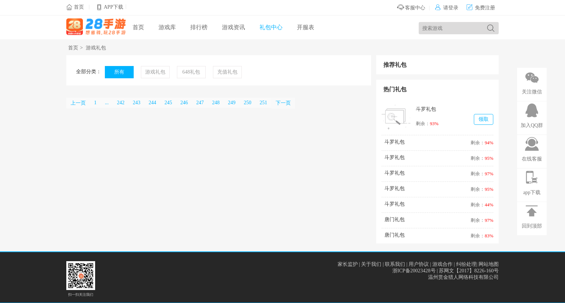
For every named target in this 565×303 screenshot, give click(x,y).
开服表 (305, 27)
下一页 (283, 103)
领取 (484, 119)
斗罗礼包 (426, 109)
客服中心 (411, 7)
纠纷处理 (466, 264)
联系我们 (395, 264)
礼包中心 (270, 27)
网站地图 (489, 264)
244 (152, 102)
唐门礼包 (394, 219)
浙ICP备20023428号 (414, 270)
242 (121, 102)
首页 (79, 7)
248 (216, 102)
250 (248, 102)
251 (263, 102)
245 (168, 102)
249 (232, 102)
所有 (119, 72)
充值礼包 (227, 72)
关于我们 (371, 264)
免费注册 (481, 7)
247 (200, 102)
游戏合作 (442, 264)
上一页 (78, 103)
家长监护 (348, 264)
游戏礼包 (96, 47)
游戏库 (167, 27)
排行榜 (199, 27)
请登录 (446, 7)
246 (184, 102)
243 (137, 102)
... (107, 102)
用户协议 (419, 264)
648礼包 (191, 72)
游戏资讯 (233, 27)
